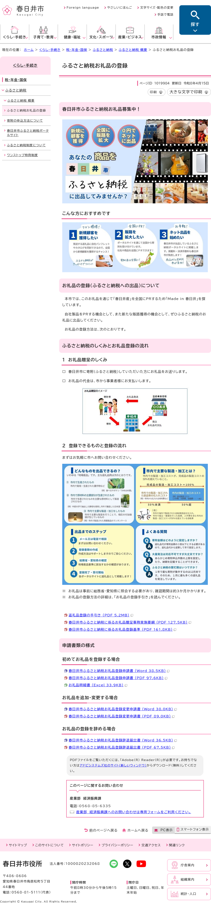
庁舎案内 (188, 865)
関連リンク (177, 845)
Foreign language (83, 7)
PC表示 (166, 830)
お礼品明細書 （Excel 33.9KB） (98, 685)
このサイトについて (49, 845)
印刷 (153, 92)
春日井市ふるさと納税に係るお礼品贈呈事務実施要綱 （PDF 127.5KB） (130, 622)
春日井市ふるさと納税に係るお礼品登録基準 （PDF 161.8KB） (122, 629)
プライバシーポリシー (117, 845)
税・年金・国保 (76, 49)
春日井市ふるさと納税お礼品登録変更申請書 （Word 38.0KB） (123, 709)
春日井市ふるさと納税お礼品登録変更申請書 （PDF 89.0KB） (121, 716)
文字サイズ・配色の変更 (156, 7)
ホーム (29, 49)
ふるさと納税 (103, 49)
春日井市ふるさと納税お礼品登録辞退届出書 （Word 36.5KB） (123, 740)
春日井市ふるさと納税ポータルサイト (28, 133)
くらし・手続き (50, 49)
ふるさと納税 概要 (133, 49)
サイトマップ (18, 845)
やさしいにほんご (119, 7)
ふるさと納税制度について (26, 145)
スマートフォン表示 (194, 829)
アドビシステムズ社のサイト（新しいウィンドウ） (113, 765)
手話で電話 (165, 14)
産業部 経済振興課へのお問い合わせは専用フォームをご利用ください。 (133, 812)
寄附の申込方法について (25, 120)
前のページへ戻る (103, 830)
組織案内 (188, 879)
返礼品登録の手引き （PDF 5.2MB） (101, 615)
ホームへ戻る (137, 830)
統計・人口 (188, 893)
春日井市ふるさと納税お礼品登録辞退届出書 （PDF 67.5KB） (121, 747)
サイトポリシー (82, 845)
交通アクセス (151, 845)
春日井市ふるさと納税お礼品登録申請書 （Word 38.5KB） (119, 670)
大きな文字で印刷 (185, 92)
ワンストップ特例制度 (22, 155)
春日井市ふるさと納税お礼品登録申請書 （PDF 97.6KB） (118, 678)
